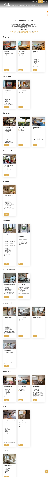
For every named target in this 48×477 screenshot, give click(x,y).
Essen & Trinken (27, 5)
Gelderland (23, 31)
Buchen (6, 70)
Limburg (30, 31)
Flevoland (15, 31)
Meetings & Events (33, 5)
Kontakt (35, 1)
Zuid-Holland (32, 32)
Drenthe (11, 31)
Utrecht (25, 32)
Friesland (18, 31)
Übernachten (22, 5)
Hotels (13, 5)
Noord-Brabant (35, 31)
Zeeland (28, 32)
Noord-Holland (16, 32)
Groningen (27, 31)
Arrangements (17, 5)
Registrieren (45, 1)
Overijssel (21, 32)
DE (32, 1)
